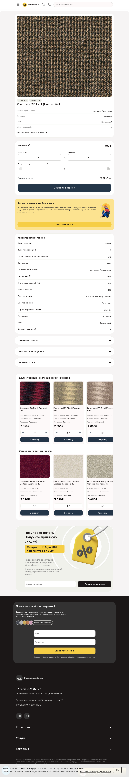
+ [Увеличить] (108, 168)
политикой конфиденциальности (95, 771)
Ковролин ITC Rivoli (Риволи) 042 (100, 409)
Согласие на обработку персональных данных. (76, 657)
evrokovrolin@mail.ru (28, 704)
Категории (64, 727)
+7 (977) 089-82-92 (28, 689)
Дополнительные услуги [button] (31, 351)
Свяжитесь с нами (95, 584)
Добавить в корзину (64, 187)
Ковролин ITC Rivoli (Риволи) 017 (33, 409)
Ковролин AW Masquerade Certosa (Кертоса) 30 (66, 482)
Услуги (64, 738)
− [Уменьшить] (21, 168)
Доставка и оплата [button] (28, 362)
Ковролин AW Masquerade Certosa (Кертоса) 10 (32, 482)
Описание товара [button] (28, 340)
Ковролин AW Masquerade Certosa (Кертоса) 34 (100, 482)
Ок (117, 770)
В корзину (34, 439)
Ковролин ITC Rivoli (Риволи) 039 (67, 409)
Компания (64, 748)
